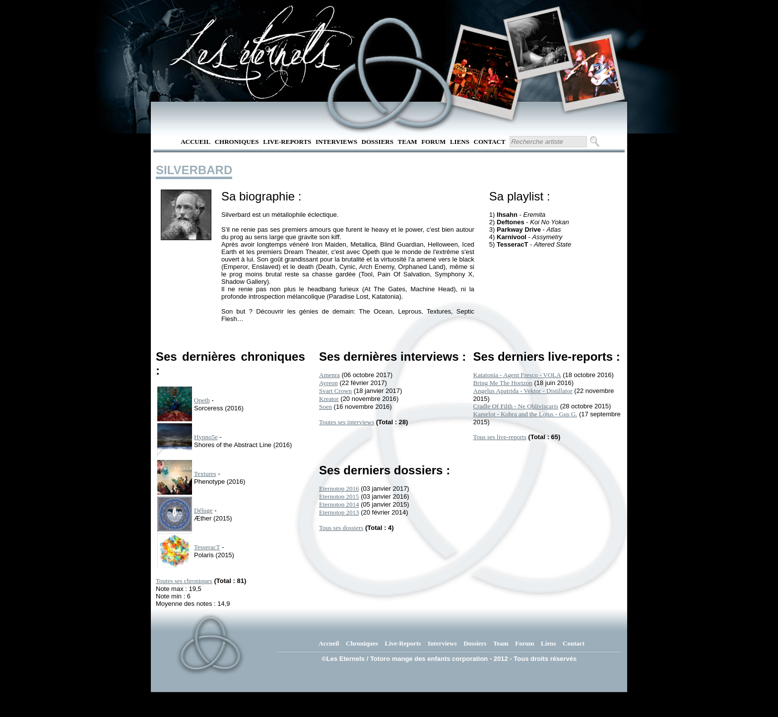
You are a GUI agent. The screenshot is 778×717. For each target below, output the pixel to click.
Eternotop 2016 (339, 488)
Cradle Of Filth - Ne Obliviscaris (516, 406)
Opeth (202, 400)
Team (407, 141)
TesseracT (207, 547)
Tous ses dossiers (341, 527)
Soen (325, 406)
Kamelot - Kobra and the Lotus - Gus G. (525, 414)
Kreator (329, 398)
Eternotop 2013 (339, 512)
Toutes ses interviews (346, 422)
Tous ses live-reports (499, 437)
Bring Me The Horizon (502, 383)
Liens (459, 141)
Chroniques (237, 141)
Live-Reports (287, 141)
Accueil (195, 141)
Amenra (329, 375)
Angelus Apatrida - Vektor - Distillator (523, 390)
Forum (433, 141)
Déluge (203, 510)
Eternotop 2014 (339, 504)
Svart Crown (335, 390)
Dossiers (377, 141)
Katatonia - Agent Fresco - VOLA (517, 375)
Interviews (336, 141)
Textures (205, 473)
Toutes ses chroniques (184, 581)
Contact (490, 141)
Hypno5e (206, 437)
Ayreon (328, 383)
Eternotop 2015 (339, 496)
